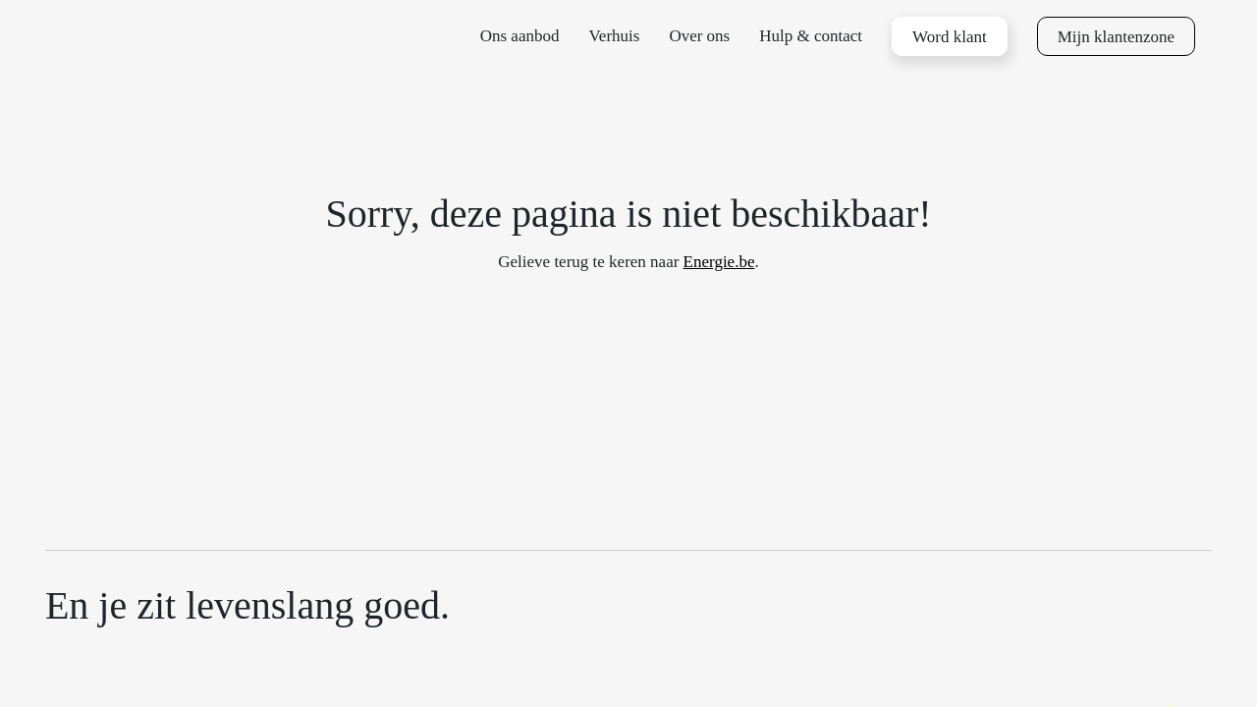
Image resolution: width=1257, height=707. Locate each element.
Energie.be (719, 261)
